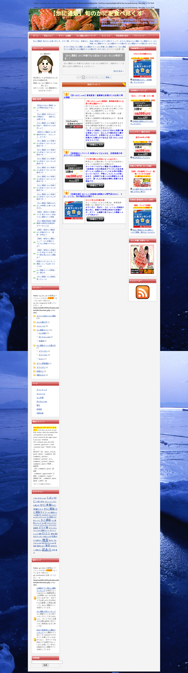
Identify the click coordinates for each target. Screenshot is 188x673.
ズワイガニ (43, 351)
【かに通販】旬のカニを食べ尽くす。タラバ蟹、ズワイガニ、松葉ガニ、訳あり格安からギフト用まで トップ (75, 41)
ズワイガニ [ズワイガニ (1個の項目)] (44, 525)
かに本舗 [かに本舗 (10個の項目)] (46, 504)
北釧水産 (40, 413)
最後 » (108, 77)
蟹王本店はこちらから (141, 158)
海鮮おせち (41, 375)
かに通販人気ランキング (46, 611)
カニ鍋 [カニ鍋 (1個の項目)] (44, 523)
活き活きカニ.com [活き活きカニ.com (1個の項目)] (47, 543)
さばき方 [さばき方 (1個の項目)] (45, 515)
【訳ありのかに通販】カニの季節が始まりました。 (46, 107)
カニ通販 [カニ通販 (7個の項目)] (45, 520)
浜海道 (41, 341)
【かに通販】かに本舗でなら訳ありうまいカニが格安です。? (46, 143)
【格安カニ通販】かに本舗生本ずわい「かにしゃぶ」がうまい (46, 134)
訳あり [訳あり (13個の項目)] (46, 549)
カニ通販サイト (146, 41)
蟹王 (38, 405)
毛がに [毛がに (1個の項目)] (51, 540)
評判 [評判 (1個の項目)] (53, 550)
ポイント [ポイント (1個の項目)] (53, 530)
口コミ (41, 359)
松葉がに (40, 371)
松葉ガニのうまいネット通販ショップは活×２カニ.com (46, 263)
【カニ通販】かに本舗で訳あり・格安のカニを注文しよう (46, 125)
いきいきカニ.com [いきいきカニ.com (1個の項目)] (39, 498)
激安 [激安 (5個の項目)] (47, 545)
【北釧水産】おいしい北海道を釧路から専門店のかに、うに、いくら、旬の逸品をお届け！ (93, 195)
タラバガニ (152, 44)
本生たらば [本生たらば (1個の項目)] (47, 536)
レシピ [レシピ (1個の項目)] (35, 534)
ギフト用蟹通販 (43, 363)
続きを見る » (119, 71)
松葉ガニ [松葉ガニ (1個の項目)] (39, 540)
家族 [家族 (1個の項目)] (52, 534)
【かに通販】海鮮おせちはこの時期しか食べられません (46, 205)
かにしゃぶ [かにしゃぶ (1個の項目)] (49, 501)
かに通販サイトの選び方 (117, 44)
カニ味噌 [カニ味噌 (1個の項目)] (49, 517)
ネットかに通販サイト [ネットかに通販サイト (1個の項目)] (41, 530)
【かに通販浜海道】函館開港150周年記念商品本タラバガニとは (46, 223)
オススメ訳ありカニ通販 (129, 41)
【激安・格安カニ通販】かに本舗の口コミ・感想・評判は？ (46, 232)
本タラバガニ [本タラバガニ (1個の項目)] (38, 536)
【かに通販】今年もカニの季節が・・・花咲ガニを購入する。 (46, 116)
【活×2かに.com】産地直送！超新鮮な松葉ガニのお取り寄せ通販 (93, 96)
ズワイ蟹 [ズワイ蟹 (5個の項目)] (43, 527)
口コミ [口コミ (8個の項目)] (46, 533)
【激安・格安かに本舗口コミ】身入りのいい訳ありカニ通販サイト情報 (46, 214)
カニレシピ (41, 326)
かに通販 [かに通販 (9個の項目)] (49, 508)
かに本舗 (100, 47)
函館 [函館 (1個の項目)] (40, 534)
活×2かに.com (42, 401)
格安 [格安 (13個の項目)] (45, 540)
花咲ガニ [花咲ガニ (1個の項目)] (38, 550)
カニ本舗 (40, 398)
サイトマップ (42, 390)
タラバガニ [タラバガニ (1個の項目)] (53, 528)
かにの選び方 (42, 322)
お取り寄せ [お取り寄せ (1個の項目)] (40, 501)
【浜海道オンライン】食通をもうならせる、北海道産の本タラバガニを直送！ (93, 154)
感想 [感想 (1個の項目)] (56, 534)
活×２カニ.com (44, 337)
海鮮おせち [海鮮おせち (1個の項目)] (41, 546)
